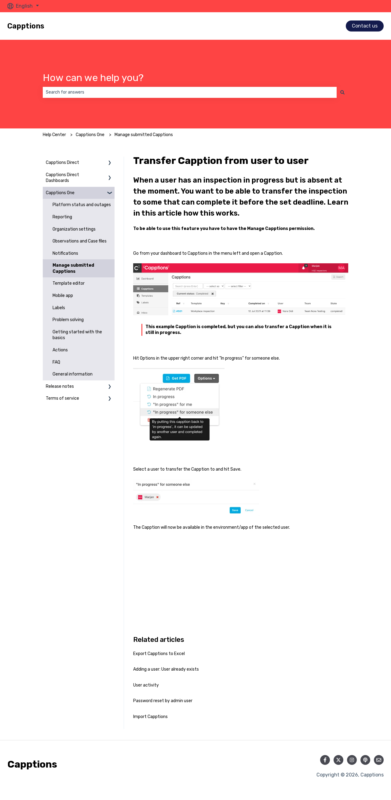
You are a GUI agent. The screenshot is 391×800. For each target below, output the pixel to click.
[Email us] (379, 760)
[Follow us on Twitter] (338, 760)
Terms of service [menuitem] (62, 398)
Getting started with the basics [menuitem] (77, 335)
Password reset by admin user (162, 700)
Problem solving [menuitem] (68, 319)
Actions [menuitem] (60, 350)
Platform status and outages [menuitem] (82, 204)
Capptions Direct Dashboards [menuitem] (62, 177)
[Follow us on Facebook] (325, 760)
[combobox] (190, 92)
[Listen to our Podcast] (365, 760)
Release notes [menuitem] (60, 386)
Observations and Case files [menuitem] (80, 241)
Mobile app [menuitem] (63, 295)
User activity (146, 685)
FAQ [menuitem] (56, 362)
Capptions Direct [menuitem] (62, 162)
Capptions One (90, 134)
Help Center (54, 134)
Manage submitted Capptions (144, 134)
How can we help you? (93, 77)
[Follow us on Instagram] (352, 760)
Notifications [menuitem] (65, 253)
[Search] (342, 92)
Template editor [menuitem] (69, 283)
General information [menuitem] (73, 374)
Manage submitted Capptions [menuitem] (73, 268)
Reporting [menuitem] (62, 217)
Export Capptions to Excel (159, 653)
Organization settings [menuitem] (74, 229)
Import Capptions (150, 716)
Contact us (365, 26)
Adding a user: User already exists (166, 669)
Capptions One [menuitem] (60, 192)
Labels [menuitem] (59, 307)
